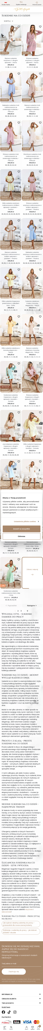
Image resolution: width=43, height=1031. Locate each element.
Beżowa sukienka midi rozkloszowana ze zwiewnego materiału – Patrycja (32, 108)
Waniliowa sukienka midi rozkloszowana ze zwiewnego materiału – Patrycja (32, 157)
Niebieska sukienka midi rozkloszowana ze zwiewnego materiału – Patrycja (10, 108)
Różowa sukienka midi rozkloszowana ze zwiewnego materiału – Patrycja (11, 157)
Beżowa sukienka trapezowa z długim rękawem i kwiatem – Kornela (10, 545)
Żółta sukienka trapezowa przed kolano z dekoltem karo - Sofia (11, 303)
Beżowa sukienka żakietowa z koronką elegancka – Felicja (32, 350)
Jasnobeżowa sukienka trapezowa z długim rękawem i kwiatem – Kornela (11, 447)
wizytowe (29, 909)
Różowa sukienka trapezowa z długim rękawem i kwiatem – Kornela (32, 398)
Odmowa (21, 536)
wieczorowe (6, 912)
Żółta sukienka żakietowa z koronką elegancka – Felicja (11, 350)
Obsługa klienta (9, 999)
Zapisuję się (14, 971)
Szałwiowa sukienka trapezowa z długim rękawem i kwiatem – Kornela (10, 398)
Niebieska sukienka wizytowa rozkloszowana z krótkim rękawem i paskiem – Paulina (32, 255)
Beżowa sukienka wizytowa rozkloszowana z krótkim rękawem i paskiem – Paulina (10, 255)
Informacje (7, 994)
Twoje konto (8, 1003)
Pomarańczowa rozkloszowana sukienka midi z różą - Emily (32, 544)
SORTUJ (9, 21)
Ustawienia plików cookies (25, 521)
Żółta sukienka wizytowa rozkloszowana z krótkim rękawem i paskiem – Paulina (10, 206)
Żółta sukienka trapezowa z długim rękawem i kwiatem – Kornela (32, 446)
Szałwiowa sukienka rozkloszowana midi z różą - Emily (11, 593)
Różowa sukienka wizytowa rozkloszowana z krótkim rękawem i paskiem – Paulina (32, 206)
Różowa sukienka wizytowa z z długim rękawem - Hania (32, 60)
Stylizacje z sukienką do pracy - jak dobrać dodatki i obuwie (20, 931)
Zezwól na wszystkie (21, 529)
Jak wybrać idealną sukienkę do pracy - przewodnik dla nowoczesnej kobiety (19, 924)
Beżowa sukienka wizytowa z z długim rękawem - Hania (11, 60)
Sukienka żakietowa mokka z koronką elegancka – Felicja (32, 303)
